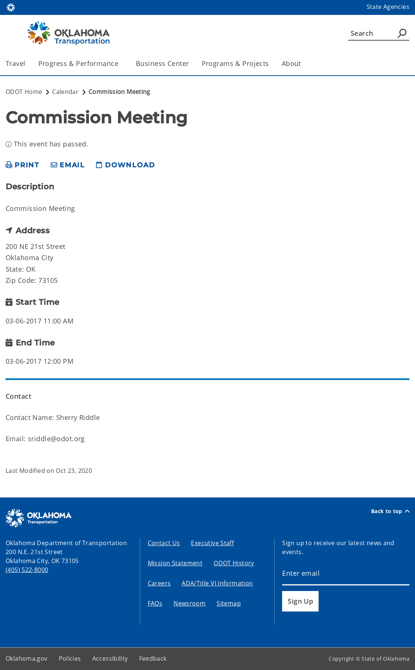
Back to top (390, 511)
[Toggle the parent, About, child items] (303, 63)
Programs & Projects (235, 63)
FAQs (155, 603)
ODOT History (234, 563)
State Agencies (388, 7)
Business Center (162, 63)
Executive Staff (212, 543)
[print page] (22, 165)
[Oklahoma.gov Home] (11, 6)
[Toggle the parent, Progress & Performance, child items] (120, 63)
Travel (16, 63)
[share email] (68, 165)
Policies (70, 658)
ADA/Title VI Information (217, 583)
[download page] (125, 165)
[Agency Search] (402, 33)
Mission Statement (175, 563)
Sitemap (229, 603)
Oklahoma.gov (27, 658)
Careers (159, 583)
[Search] (378, 33)
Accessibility (110, 658)
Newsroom (189, 603)
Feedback (153, 658)
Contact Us (164, 543)
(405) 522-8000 (27, 570)
